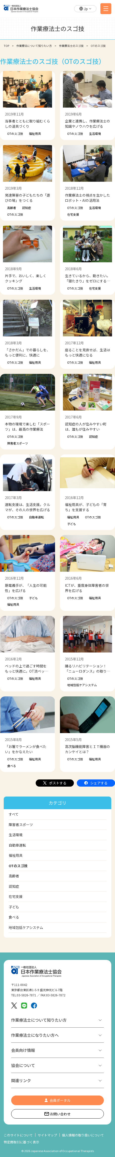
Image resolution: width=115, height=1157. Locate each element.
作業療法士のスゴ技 (71, 46)
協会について (23, 1065)
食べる (11, 766)
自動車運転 (36, 517)
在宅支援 (73, 214)
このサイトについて (18, 1135)
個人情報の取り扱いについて (83, 1135)
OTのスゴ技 (15, 133)
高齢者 (11, 208)
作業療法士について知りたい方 (39, 1020)
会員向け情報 (23, 1050)
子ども (71, 524)
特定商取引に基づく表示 (21, 1142)
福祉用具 (35, 133)
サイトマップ (47, 1135)
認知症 (26, 208)
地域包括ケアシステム (82, 685)
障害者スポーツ (17, 443)
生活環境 (95, 133)
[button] (85, 8)
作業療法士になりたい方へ (35, 1035)
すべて (14, 814)
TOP (6, 46)
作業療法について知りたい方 (34, 46)
